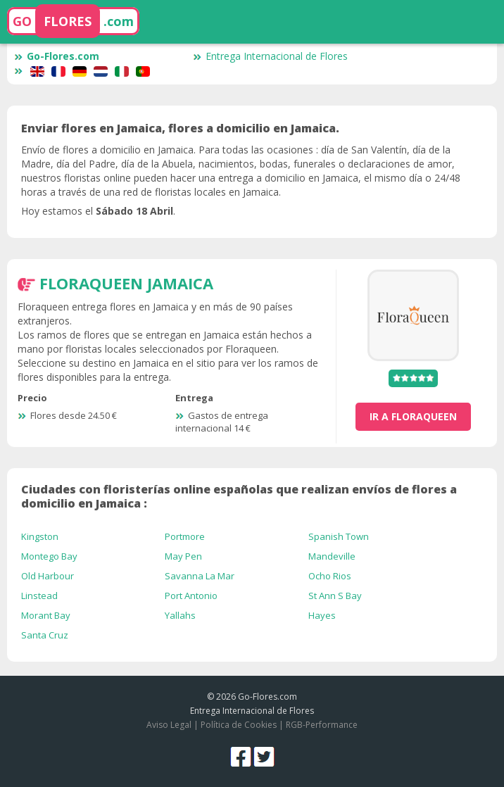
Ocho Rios (329, 575)
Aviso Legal (168, 725)
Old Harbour (47, 575)
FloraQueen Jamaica (126, 283)
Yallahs (180, 615)
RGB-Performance (322, 725)
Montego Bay (49, 556)
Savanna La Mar (199, 575)
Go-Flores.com (56, 56)
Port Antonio (191, 595)
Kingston (39, 536)
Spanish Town (338, 536)
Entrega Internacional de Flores (270, 56)
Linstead (39, 595)
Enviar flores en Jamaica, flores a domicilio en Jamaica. (180, 128)
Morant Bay (45, 615)
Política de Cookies (239, 725)
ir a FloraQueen (413, 416)
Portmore (185, 536)
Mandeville (331, 556)
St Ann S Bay (335, 595)
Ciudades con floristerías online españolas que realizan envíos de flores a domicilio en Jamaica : (239, 496)
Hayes (322, 615)
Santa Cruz (44, 635)
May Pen (183, 556)
